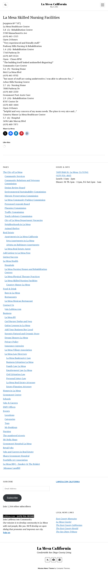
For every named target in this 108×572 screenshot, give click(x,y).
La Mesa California (54, 4)
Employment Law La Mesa (19, 370)
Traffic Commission (14, 212)
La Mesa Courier (63, 521)
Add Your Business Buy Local (19, 329)
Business (7, 313)
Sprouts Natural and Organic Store (22, 333)
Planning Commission (15, 208)
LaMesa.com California (68, 481)
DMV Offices (9, 406)
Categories (10, 419)
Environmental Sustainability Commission (25, 191)
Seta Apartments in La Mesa (20, 240)
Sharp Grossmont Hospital (16, 455)
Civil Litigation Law (15, 374)
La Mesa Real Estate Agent (18, 248)
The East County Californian (69, 525)
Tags (7, 423)
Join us (6, 532)
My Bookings (11, 427)
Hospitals (9, 265)
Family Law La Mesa (16, 366)
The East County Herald (67, 528)
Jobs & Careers (10, 402)
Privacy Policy (11, 341)
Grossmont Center (12, 394)
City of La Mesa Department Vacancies (24, 220)
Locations (9, 415)
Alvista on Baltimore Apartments (22, 244)
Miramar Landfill (11, 468)
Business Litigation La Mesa (19, 362)
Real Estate (8, 232)
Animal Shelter (12, 228)
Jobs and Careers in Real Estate (18, 451)
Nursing (7, 431)
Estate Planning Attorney (19, 386)
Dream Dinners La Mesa (16, 337)
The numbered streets (14, 435)
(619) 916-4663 (63, 175)
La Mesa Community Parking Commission (25, 199)
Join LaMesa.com (13, 309)
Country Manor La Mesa (18, 284)
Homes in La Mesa (12, 390)
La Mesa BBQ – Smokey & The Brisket (21, 463)
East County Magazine (66, 518)
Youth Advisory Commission (18, 216)
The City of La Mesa (12, 172)
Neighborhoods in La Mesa (18, 224)
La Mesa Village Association (18, 349)
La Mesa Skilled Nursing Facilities (21, 280)
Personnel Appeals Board (17, 203)
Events (6, 411)
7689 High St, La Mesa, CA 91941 (72, 172)
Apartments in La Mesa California (21, 236)
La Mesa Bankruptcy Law (18, 358)
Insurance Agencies (14, 345)
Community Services (15, 176)
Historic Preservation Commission (21, 195)
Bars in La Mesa (12, 292)
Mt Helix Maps (10, 439)
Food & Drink (9, 288)
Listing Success (10, 256)
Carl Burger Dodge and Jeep (18, 321)
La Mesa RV (10, 317)
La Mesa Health (10, 261)
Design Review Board (15, 187)
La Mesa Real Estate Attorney (20, 382)
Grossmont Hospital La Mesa (17, 443)
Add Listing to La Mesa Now (17, 252)
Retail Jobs (8, 447)
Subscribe (12, 497)
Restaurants (11, 296)
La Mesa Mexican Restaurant (19, 300)
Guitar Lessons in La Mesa (17, 325)
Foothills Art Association (15, 459)
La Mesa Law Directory (16, 353)
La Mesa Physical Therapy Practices (22, 276)
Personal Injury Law (16, 378)
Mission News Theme (46, 568)
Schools (7, 398)
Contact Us (8, 305)
